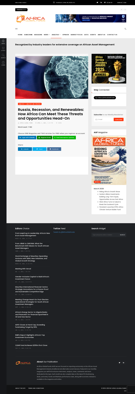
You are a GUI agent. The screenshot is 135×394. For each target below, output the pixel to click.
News (47, 35)
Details (97, 182)
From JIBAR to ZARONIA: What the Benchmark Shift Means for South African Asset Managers (32, 245)
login (3, 63)
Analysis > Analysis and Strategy (30, 104)
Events (93, 35)
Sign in (119, 2)
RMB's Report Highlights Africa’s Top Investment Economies (30, 336)
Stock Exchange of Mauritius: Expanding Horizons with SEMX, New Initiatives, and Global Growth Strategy (31, 258)
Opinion (65, 35)
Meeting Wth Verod (23, 269)
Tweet (39, 149)
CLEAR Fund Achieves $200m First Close (31, 345)
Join (124, 2)
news (3, 42)
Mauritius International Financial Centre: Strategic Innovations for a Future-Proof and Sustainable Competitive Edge (31, 289)
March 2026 (99, 189)
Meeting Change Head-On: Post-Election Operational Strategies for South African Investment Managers (32, 301)
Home (20, 35)
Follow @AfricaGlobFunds (107, 102)
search (3, 56)
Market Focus (76, 35)
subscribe (118, 119)
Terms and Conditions (36, 388)
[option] (109, 175)
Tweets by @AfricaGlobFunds (64, 232)
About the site (20, 388)
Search (122, 235)
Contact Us (112, 35)
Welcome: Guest (20, 2)
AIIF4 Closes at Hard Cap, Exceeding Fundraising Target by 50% (30, 326)
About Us (101, 35)
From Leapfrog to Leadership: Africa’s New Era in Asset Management (32, 234)
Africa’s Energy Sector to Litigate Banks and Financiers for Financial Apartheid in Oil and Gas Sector (31, 314)
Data (86, 35)
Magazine (38, 35)
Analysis (56, 35)
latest (3, 49)
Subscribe (28, 35)
